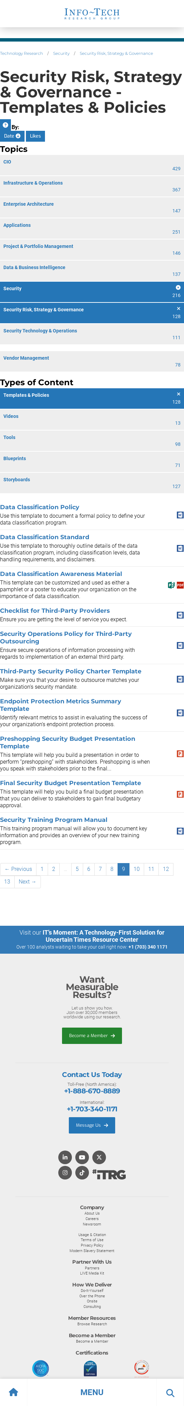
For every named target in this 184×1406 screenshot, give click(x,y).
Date (12, 136)
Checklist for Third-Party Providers (55, 610)
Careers (92, 1218)
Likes (35, 136)
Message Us (92, 1125)
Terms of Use (92, 1239)
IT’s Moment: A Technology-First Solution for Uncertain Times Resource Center (104, 936)
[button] (92, 1392)
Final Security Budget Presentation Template (70, 782)
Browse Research (92, 1324)
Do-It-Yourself (92, 1290)
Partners (92, 1268)
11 (151, 869)
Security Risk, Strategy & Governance (116, 53)
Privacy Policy (92, 1245)
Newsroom (92, 1224)
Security (61, 53)
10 (137, 869)
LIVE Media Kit (92, 1273)
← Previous (18, 869)
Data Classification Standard (44, 537)
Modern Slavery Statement (92, 1250)
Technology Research (21, 53)
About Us (92, 1213)
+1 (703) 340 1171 (148, 947)
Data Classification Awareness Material (61, 573)
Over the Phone (92, 1296)
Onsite (92, 1301)
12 (166, 869)
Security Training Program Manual (53, 819)
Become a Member (92, 1035)
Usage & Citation (92, 1234)
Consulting (92, 1306)
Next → (27, 881)
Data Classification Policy (39, 507)
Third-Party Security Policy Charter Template (70, 671)
